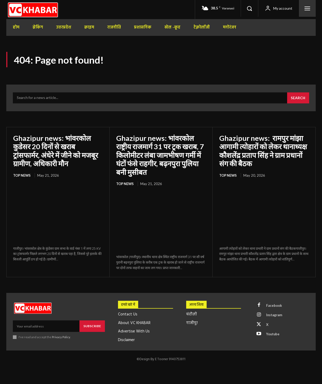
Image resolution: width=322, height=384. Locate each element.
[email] (46, 326)
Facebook (274, 305)
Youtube (273, 334)
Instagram (274, 315)
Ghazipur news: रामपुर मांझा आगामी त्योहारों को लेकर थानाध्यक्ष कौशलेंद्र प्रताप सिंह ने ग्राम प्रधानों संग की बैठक (261, 151)
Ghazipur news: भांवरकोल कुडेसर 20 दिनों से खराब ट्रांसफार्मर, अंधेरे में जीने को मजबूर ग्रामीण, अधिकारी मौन (56, 151)
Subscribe (92, 326)
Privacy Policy (61, 337)
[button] (249, 8)
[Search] (298, 98)
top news (22, 175)
